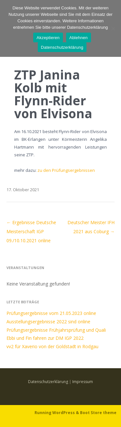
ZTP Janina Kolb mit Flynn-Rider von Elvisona (53, 94)
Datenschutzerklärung (48, 381)
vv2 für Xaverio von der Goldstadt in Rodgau (52, 346)
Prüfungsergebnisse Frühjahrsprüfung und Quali (56, 330)
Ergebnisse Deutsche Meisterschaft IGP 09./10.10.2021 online (31, 231)
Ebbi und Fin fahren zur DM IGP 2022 (45, 338)
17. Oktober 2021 (22, 190)
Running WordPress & (57, 412)
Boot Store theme (98, 412)
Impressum (82, 381)
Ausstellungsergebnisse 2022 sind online (48, 321)
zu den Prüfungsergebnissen (66, 170)
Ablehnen (78, 37)
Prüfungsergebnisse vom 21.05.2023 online (51, 313)
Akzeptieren (47, 37)
